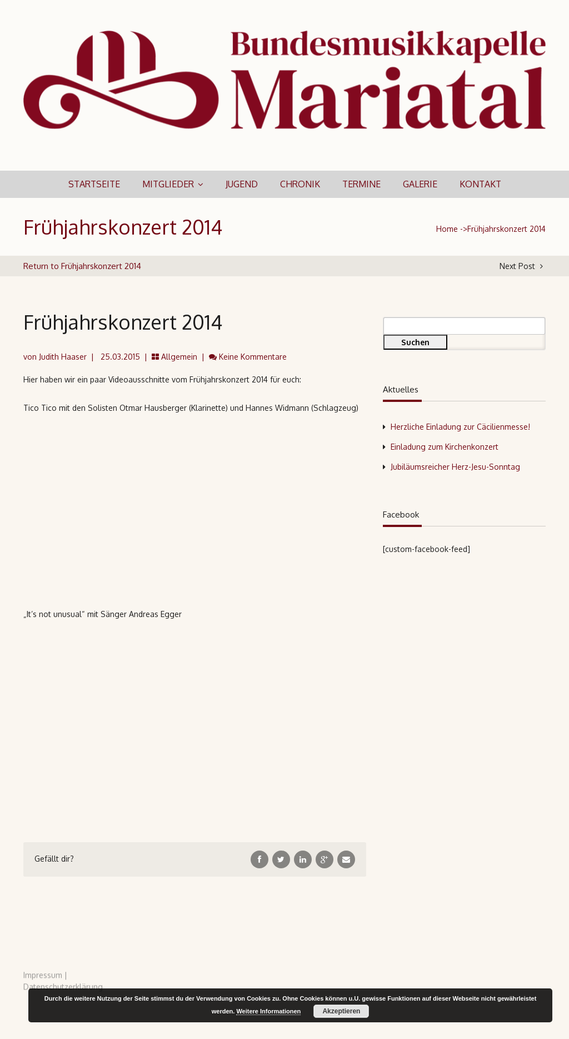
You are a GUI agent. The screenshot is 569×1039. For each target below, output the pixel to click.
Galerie (420, 184)
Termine (361, 184)
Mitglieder (168, 184)
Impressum (42, 978)
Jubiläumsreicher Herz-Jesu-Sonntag (455, 466)
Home (447, 228)
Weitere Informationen (268, 1011)
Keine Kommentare (253, 356)
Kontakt (480, 184)
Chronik (300, 184)
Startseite (94, 184)
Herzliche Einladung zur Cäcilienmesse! (460, 426)
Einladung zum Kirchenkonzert (444, 446)
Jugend (242, 184)
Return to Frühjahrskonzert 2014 (82, 266)
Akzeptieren (341, 1011)
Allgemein (179, 356)
